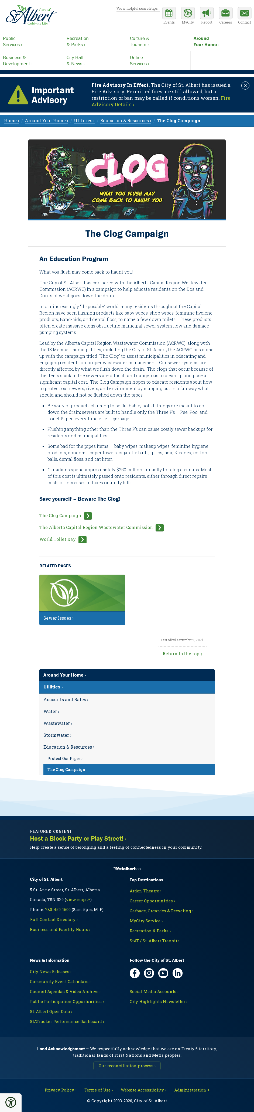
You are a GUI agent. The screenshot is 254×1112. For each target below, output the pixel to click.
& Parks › (96, 41)
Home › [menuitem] (11, 120)
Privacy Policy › (60, 1090)
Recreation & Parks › (150, 930)
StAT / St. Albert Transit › (154, 940)
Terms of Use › (98, 1090)
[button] (11, 1102)
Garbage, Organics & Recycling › (161, 910)
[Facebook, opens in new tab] (135, 973)
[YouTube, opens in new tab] (163, 973)
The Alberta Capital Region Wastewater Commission (96, 527)
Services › (32, 41)
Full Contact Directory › (54, 919)
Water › (51, 711)
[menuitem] (178, 120)
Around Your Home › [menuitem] (46, 120)
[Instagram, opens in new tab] (149, 973)
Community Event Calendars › (60, 981)
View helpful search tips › (138, 8)
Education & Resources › (68, 747)
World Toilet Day (57, 539)
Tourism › (159, 41)
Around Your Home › (64, 675)
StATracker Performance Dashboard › (67, 1021)
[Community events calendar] (169, 16)
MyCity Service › (146, 920)
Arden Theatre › (145, 890)
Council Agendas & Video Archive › (65, 991)
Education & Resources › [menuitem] (125, 120)
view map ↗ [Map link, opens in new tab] (78, 899)
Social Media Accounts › (154, 991)
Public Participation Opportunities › (67, 1001)
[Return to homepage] (31, 15)
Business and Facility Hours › (60, 929)
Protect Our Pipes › (65, 758)
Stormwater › (57, 735)
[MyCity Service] (188, 16)
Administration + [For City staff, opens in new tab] (192, 1090)
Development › (32, 60)
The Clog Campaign (60, 515)
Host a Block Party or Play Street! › (78, 838)
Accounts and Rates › (65, 699)
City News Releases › (50, 971)
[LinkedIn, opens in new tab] (178, 973)
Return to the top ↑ (182, 653)
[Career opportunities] (226, 16)
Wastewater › (57, 723)
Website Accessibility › (143, 1090)
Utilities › (53, 687)
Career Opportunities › (152, 900)
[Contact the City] (244, 16)
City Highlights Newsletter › (158, 1001)
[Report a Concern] (207, 16)
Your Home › (223, 41)
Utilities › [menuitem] (84, 120)
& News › (96, 60)
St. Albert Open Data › (51, 1011)
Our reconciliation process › (127, 1065)
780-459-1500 (58, 909)
